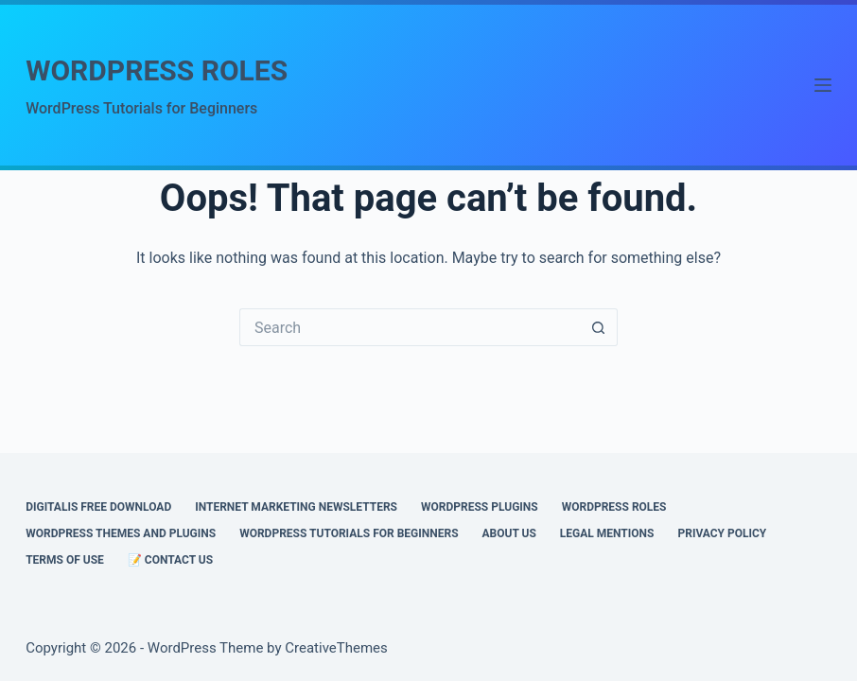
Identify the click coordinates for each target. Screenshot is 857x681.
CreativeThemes (336, 647)
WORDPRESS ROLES (157, 70)
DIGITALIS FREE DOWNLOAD (98, 507)
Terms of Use (65, 560)
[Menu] (822, 85)
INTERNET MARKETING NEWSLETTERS (296, 507)
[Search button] (599, 327)
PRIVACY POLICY (721, 533)
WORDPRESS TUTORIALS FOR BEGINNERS (348, 533)
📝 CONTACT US (170, 560)
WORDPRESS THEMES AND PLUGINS (121, 533)
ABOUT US (509, 533)
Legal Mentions (607, 533)
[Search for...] (409, 327)
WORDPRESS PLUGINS (479, 507)
